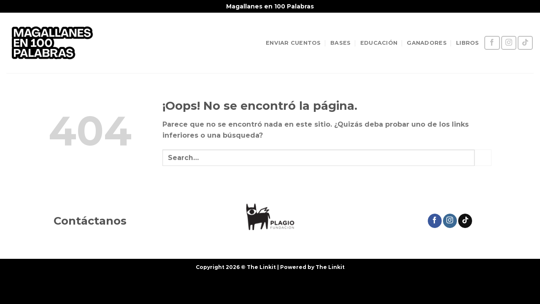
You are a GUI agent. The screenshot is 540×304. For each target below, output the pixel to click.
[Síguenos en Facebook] (492, 43)
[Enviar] (483, 157)
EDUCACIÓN (378, 43)
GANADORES (426, 43)
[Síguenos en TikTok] (525, 43)
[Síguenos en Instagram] (508, 43)
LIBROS (467, 43)
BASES (340, 43)
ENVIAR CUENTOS (293, 43)
